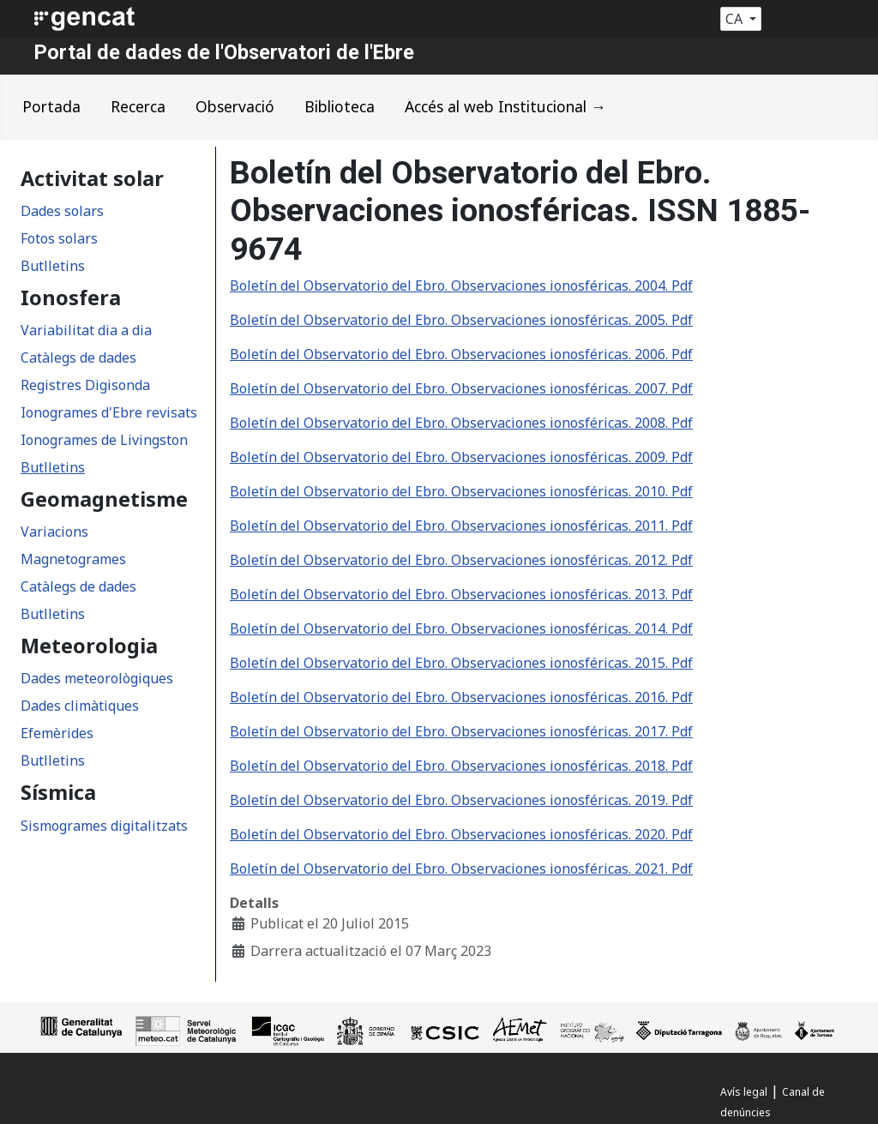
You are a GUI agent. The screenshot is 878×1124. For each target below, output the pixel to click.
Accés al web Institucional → (505, 106)
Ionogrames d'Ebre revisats (109, 412)
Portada (51, 106)
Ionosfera (71, 297)
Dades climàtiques (80, 705)
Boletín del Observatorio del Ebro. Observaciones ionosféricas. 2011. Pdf (461, 525)
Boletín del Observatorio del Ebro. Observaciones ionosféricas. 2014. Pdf (461, 628)
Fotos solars (59, 238)
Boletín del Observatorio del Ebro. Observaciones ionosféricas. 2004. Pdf (461, 285)
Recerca (138, 106)
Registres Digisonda (85, 385)
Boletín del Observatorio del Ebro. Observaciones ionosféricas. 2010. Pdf (461, 491)
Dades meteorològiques (97, 678)
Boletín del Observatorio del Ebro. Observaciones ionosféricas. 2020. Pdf (461, 834)
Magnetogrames (73, 559)
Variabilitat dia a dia (86, 330)
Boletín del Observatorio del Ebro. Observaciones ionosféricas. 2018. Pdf (461, 765)
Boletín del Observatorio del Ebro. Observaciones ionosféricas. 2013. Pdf (461, 594)
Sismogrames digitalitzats (104, 825)
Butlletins (53, 265)
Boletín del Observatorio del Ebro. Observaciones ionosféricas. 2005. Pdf (461, 319)
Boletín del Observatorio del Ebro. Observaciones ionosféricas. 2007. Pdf (461, 388)
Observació (234, 106)
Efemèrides (57, 733)
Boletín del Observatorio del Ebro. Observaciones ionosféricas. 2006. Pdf (461, 354)
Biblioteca (339, 106)
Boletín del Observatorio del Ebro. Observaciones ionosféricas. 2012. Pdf (461, 559)
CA (735, 18)
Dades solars (62, 210)
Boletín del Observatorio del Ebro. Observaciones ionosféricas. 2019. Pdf (461, 799)
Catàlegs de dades (78, 357)
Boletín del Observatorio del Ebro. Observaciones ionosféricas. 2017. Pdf (461, 731)
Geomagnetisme (104, 499)
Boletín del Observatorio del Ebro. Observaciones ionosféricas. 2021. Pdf (461, 868)
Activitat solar (92, 178)
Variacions (54, 531)
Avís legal (743, 1092)
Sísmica (58, 792)
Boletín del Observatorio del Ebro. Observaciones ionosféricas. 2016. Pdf (461, 697)
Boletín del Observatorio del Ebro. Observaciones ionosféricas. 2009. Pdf (461, 457)
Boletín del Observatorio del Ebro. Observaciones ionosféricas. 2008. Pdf (461, 422)
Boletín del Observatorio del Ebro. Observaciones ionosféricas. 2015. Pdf (461, 662)
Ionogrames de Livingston (104, 439)
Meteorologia (89, 645)
